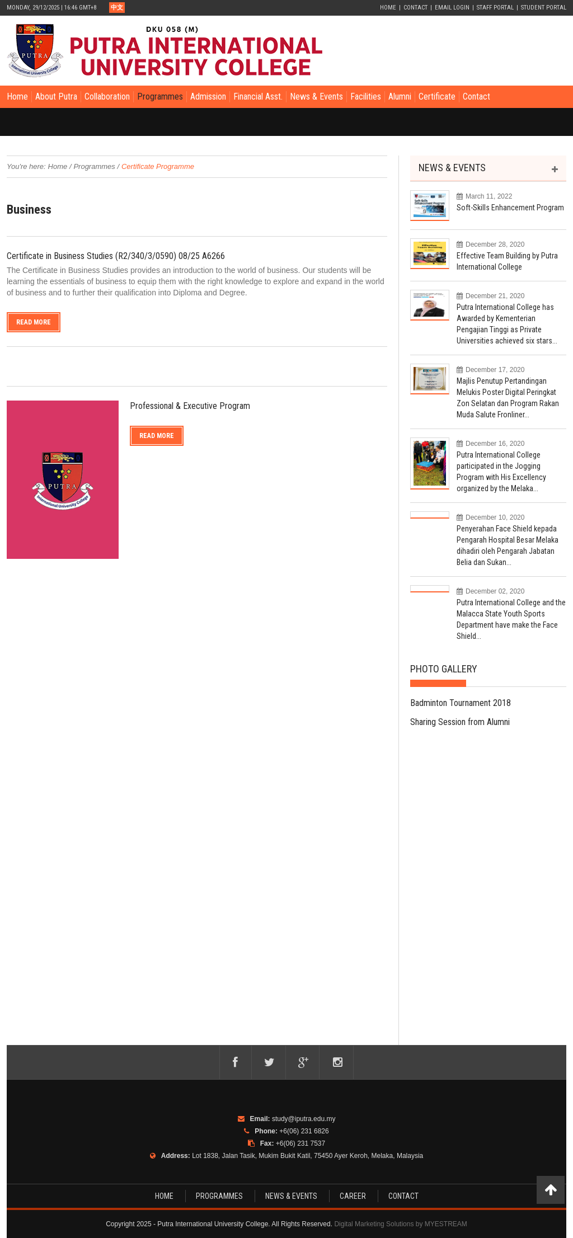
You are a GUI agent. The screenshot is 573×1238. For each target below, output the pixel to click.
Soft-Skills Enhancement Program (510, 207)
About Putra (56, 96)
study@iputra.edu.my (304, 1119)
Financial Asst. (258, 96)
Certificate (437, 96)
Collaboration (107, 96)
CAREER (353, 1196)
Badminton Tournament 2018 (460, 703)
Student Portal (543, 7)
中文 (117, 7)
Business (29, 209)
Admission (208, 96)
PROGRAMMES (219, 1196)
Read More (33, 322)
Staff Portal (495, 7)
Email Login (452, 7)
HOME (164, 1196)
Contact (415, 7)
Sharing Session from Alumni (460, 722)
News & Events (316, 96)
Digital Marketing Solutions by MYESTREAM (400, 1224)
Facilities (365, 96)
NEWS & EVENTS (452, 167)
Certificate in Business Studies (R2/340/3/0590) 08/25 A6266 (116, 256)
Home (388, 7)
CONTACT (403, 1196)
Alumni (399, 96)
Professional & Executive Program (190, 406)
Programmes (160, 96)
